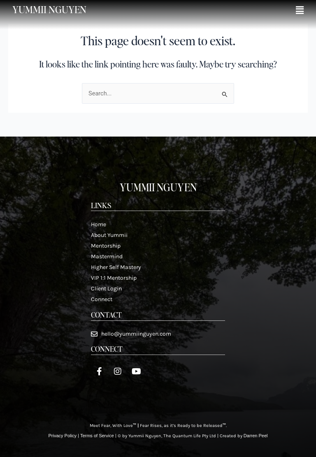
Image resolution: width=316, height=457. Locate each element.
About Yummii (109, 235)
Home (98, 224)
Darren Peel (256, 435)
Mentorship (106, 245)
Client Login (106, 288)
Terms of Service (97, 435)
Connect (101, 299)
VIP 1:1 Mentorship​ (114, 277)
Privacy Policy (62, 435)
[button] (300, 10)
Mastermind (107, 256)
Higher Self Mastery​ (116, 267)
